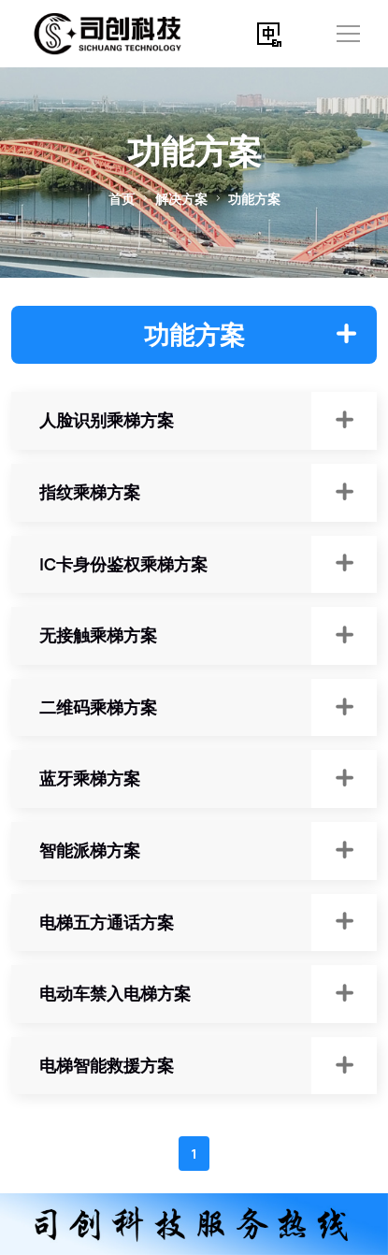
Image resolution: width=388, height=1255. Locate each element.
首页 (121, 199)
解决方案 (181, 199)
